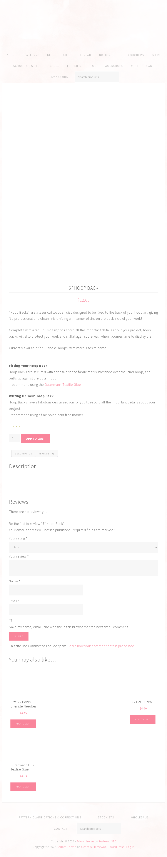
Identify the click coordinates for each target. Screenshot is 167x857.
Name (14, 581)
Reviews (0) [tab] (46, 453)
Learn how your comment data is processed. (101, 646)
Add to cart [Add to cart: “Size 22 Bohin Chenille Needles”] (23, 723)
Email (14, 601)
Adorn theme (85, 841)
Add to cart (35, 438)
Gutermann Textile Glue (63, 384)
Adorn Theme (67, 847)
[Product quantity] (14, 438)
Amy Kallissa (83, 31)
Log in (130, 847)
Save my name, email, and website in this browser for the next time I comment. (69, 627)
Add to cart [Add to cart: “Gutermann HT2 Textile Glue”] (23, 786)
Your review (19, 556)
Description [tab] (23, 453)
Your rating (18, 538)
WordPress (117, 847)
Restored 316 (107, 841)
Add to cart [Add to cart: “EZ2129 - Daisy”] (142, 719)
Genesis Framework (94, 847)
